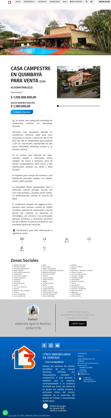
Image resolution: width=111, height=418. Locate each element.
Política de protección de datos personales (90, 379)
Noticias (81, 356)
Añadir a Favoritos (22, 112)
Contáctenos (82, 353)
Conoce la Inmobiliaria (54, 362)
